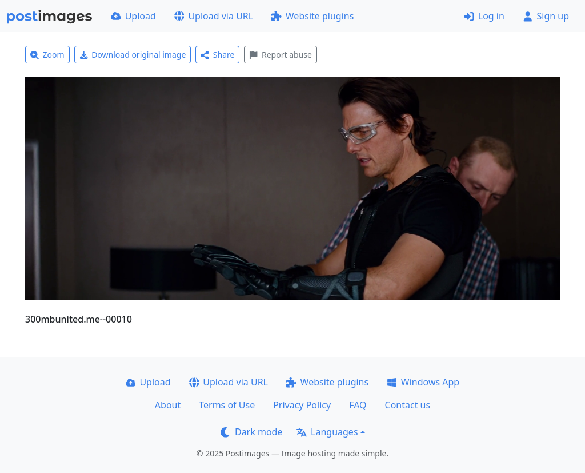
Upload (133, 16)
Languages (327, 432)
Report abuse (280, 54)
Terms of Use (227, 405)
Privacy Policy (302, 405)
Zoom (47, 54)
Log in (484, 16)
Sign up (546, 16)
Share (217, 54)
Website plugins (312, 16)
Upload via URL (213, 16)
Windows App (423, 382)
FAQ (357, 405)
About (168, 405)
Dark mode (251, 432)
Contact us (408, 405)
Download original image (132, 54)
